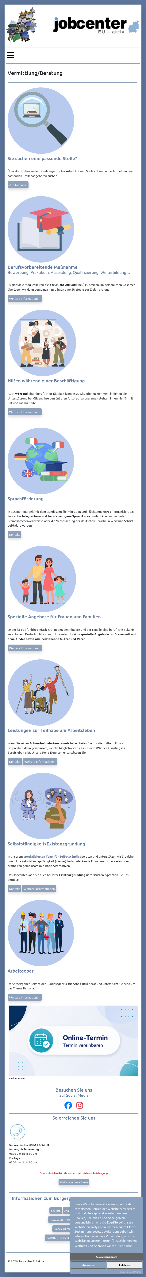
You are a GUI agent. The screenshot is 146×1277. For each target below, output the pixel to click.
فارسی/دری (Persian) (62, 1219)
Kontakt (14, 534)
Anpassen (88, 1265)
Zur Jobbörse (18, 185)
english (68, 1210)
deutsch (56, 1210)
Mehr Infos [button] (124, 1245)
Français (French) (64, 1228)
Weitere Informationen (24, 298)
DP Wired (136, 1271)
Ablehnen (124, 1265)
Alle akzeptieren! (106, 1256)
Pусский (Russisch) (57, 1237)
